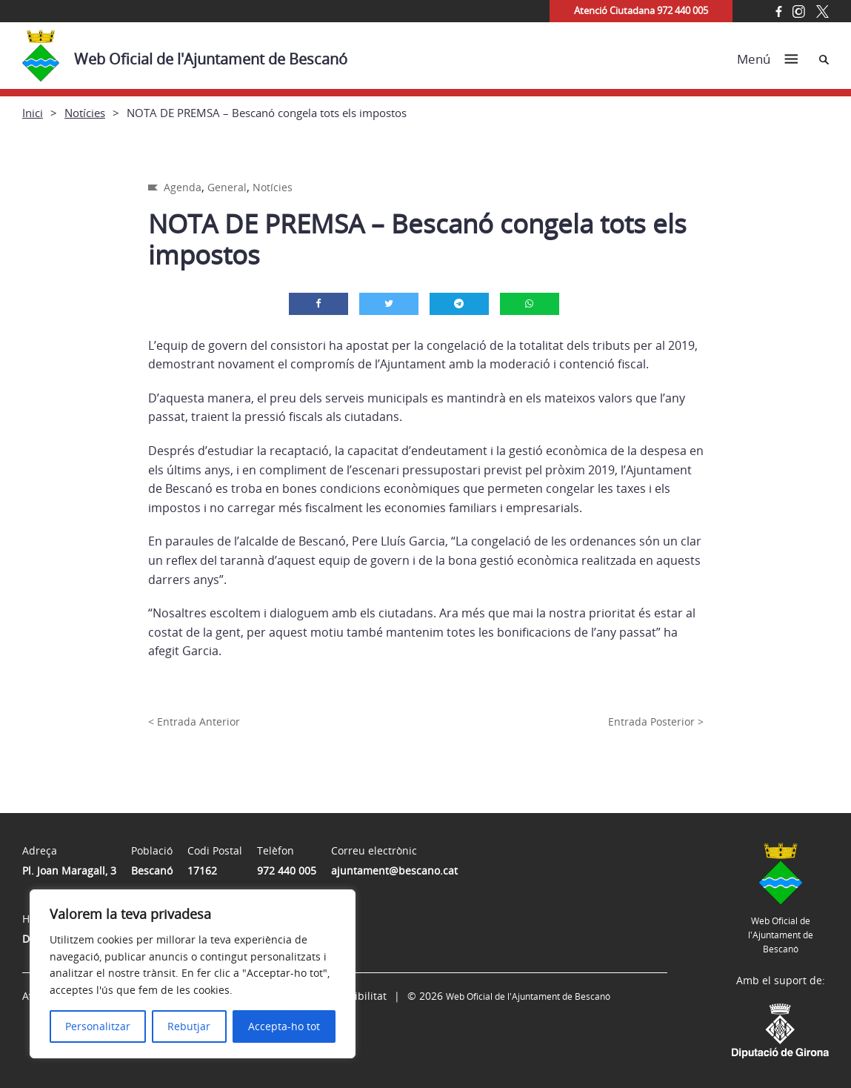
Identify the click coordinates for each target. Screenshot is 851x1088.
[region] (193, 973)
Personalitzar (97, 1026)
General (227, 187)
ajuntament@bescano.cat (394, 870)
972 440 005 (286, 870)
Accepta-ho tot (284, 1026)
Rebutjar (188, 1026)
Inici (32, 112)
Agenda (182, 187)
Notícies (84, 112)
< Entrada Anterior (194, 721)
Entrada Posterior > (656, 721)
